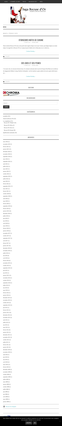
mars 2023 (5, 169)
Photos (24, 1)
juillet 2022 (5, 178)
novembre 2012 (6, 317)
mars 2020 (5, 201)
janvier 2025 (6, 149)
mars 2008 (5, 399)
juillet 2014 (5, 285)
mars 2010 (5, 364)
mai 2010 (5, 359)
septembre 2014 (6, 282)
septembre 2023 (6, 161)
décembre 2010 (6, 349)
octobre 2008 (6, 386)
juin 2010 (5, 357)
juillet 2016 (5, 253)
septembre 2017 (6, 238)
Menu (4, 27)
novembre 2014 (6, 277)
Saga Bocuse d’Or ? (33, 1)
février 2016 (6, 260)
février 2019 (6, 208)
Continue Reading (31, 51)
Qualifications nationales (9, 132)
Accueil (6, 1)
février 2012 (6, 329)
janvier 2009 (6, 384)
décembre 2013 (6, 297)
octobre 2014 (6, 280)
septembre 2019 (6, 206)
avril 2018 (5, 223)
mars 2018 (5, 225)
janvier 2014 (6, 295)
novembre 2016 (6, 250)
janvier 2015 (6, 275)
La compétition (6, 121)
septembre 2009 (6, 377)
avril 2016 (5, 258)
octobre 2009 (6, 374)
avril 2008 (5, 396)
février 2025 (6, 146)
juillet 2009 (5, 379)
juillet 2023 (5, 166)
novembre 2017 (6, 233)
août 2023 (5, 164)
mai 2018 (5, 221)
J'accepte (29, 423)
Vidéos (41, 1)
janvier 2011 (6, 347)
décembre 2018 (6, 213)
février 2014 (6, 292)
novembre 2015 (6, 263)
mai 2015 (5, 273)
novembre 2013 (6, 300)
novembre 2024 (6, 154)
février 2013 (6, 310)
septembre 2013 (6, 305)
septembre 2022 (6, 176)
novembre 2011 (6, 337)
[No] (60, 421)
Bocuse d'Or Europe (8, 130)
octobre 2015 (6, 265)
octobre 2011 (6, 339)
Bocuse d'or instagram (11, 406)
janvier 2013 (6, 312)
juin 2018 (5, 218)
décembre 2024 (6, 151)
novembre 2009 (6, 372)
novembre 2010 (6, 352)
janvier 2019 (6, 211)
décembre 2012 (6, 315)
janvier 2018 (6, 230)
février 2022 (6, 183)
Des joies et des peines (31, 63)
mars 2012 (5, 327)
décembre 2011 (6, 334)
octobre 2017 (6, 235)
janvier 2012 (6, 332)
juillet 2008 (5, 389)
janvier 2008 (6, 401)
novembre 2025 (6, 144)
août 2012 (5, 320)
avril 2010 (5, 362)
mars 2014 (5, 290)
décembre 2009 (6, 369)
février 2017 (6, 243)
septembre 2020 (6, 196)
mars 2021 (5, 188)
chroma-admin (35, 42)
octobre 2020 (6, 193)
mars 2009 (5, 382)
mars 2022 (5, 181)
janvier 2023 (6, 171)
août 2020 (5, 198)
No (34, 423)
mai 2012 (5, 325)
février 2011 (6, 344)
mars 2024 (5, 159)
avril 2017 (5, 240)
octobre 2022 (6, 173)
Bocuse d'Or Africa (8, 125)
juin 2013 (5, 307)
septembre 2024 (6, 156)
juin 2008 (5, 391)
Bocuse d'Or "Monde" (9, 122)
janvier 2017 (6, 245)
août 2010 (5, 354)
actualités (7, 56)
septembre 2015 (6, 268)
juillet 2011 (5, 342)
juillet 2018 (5, 216)
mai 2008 (5, 394)
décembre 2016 (6, 248)
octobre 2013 (6, 302)
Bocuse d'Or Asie (8, 127)
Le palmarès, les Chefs (15, 1)
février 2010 (6, 367)
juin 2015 (5, 270)
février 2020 (6, 203)
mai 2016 (5, 255)
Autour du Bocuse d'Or (8, 118)
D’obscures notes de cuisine (31, 40)
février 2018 (6, 228)
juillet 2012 (5, 322)
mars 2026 (5, 141)
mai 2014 (5, 287)
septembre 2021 (6, 186)
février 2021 (6, 191)
